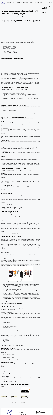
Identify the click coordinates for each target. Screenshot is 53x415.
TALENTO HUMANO (22, 414)
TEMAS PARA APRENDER (29, 2)
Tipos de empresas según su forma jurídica (17, 330)
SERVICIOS (37, 2)
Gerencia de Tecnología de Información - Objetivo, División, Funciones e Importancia (4, 400)
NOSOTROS (9, 2)
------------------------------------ (40, 412)
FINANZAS (21, 412)
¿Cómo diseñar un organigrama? (15, 303)
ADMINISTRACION (10, 7)
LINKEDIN (37, 413)
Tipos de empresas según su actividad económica (18, 359)
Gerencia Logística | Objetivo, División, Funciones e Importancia (25, 399)
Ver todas (2, 386)
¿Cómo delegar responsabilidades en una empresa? (19, 254)
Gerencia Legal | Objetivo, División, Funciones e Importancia (14, 399)
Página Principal (3, 7)
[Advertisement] (20, 66)
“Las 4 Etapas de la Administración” (22, 20)
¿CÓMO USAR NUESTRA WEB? (18, 2)
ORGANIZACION (13, 381)
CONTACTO (42, 2)
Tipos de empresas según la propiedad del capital (18, 373)
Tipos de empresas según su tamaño (16, 345)
